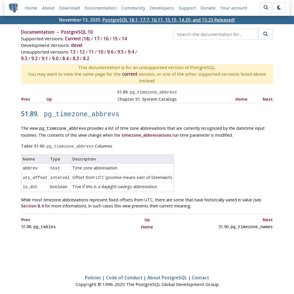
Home (31, 8)
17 (96, 38)
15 (115, 38)
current (130, 74)
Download (69, 8)
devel (76, 45)
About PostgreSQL (167, 273)
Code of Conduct (124, 273)
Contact (200, 273)
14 (124, 38)
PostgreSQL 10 (77, 32)
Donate (208, 8)
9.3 (24, 58)
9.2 (34, 58)
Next (268, 98)
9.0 (55, 58)
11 (91, 52)
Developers (162, 8)
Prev (25, 98)
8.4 (65, 58)
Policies (93, 273)
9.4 (131, 52)
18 (86, 38)
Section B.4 (32, 201)
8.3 (76, 58)
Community (133, 8)
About (48, 8)
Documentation (100, 8)
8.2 (86, 58)
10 (100, 52)
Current (73, 38)
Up (49, 98)
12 (82, 52)
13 (73, 52)
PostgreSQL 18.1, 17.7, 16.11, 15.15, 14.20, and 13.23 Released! (168, 20)
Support (187, 8)
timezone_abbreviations (146, 133)
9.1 (45, 58)
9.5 (120, 52)
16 (106, 38)
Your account (233, 8)
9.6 (110, 52)
